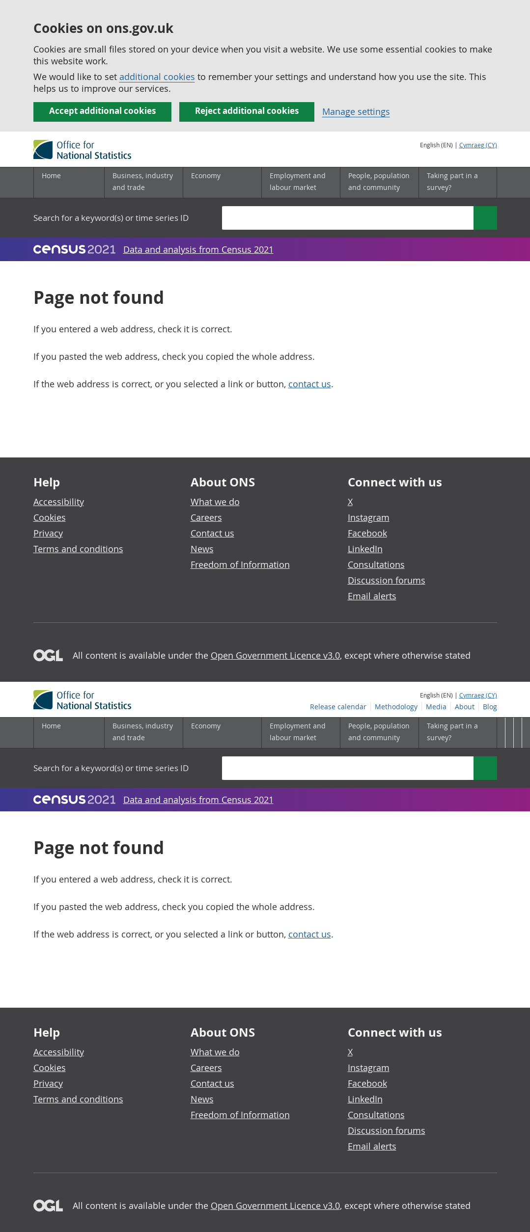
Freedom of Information (240, 564)
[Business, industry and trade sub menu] (143, 182)
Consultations (376, 564)
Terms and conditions (78, 549)
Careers (206, 517)
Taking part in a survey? (452, 181)
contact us (309, 384)
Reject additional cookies (247, 110)
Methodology (396, 156)
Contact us (212, 533)
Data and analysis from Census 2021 (198, 249)
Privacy (48, 533)
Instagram (369, 517)
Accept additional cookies (102, 110)
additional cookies (157, 76)
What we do (215, 502)
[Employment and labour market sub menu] (300, 182)
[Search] (485, 218)
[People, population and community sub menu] (379, 182)
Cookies (49, 517)
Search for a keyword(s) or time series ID (111, 217)
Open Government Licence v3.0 (275, 655)
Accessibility (58, 502)
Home (51, 175)
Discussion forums (386, 580)
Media (436, 156)
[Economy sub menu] (222, 182)
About (464, 156)
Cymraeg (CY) (478, 145)
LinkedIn (365, 549)
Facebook (367, 533)
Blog (490, 156)
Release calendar (338, 156)
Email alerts (372, 596)
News (202, 549)
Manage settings (356, 111)
